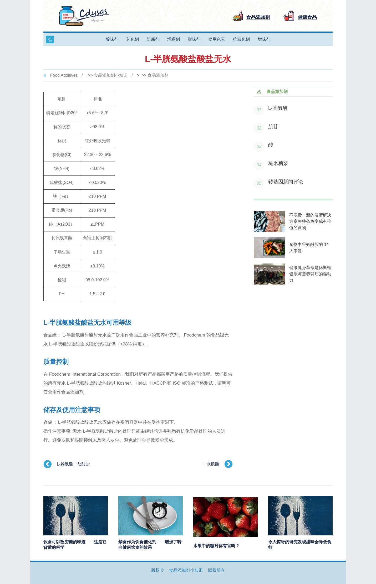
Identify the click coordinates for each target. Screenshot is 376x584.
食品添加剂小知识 (111, 75)
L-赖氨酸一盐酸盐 (73, 464)
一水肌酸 (210, 464)
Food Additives (64, 75)
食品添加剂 (158, 75)
